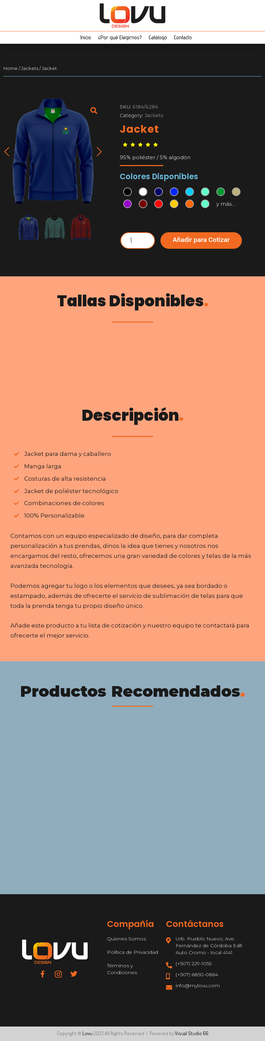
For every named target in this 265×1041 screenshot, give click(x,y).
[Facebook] (43, 974)
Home (10, 68)
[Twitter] (74, 974)
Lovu (87, 1033)
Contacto (183, 37)
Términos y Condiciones (122, 969)
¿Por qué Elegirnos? (120, 37)
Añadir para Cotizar (201, 240)
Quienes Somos (126, 939)
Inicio (85, 37)
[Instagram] (58, 974)
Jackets (29, 68)
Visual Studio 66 (191, 1033)
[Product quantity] (137, 240)
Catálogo (158, 37)
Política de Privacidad (132, 952)
